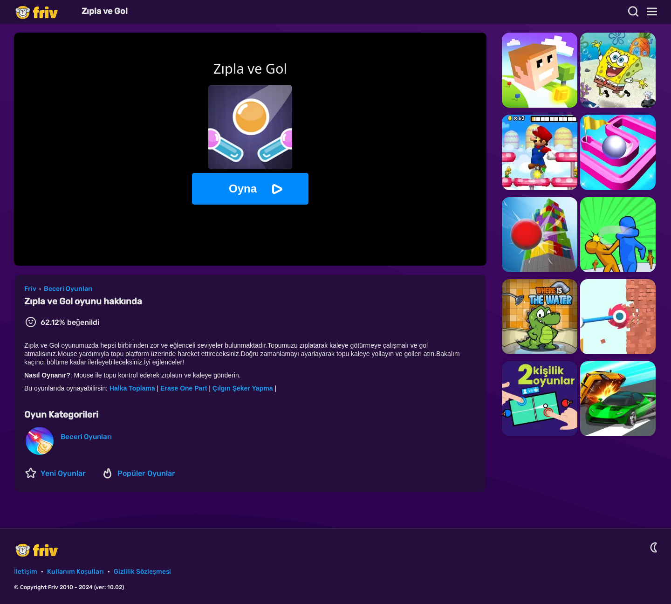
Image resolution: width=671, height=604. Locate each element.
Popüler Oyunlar (146, 473)
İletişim (25, 572)
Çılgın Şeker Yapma (242, 388)
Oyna (243, 188)
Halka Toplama (132, 388)
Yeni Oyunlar (63, 473)
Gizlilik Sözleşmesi (142, 572)
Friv (44, 12)
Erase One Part (183, 388)
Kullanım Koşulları (75, 572)
